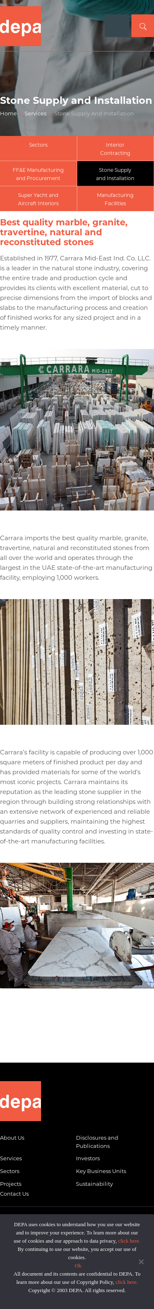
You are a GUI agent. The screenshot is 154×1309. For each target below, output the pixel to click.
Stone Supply (115, 175)
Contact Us (14, 1193)
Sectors (38, 145)
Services (35, 113)
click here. (129, 1241)
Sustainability (94, 1183)
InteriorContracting (115, 149)
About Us (12, 1137)
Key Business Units (101, 1171)
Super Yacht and (38, 200)
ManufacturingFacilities (115, 199)
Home (8, 113)
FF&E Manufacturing (38, 175)
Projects (10, 1183)
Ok (78, 1265)
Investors (88, 1158)
